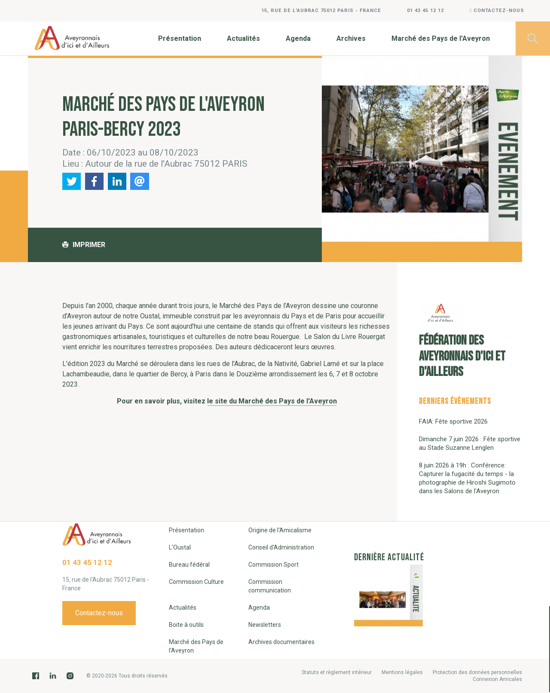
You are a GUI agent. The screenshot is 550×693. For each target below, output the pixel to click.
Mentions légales (402, 672)
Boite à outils (186, 624)
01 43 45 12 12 (425, 10)
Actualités (243, 38)
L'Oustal (180, 547)
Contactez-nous (497, 10)
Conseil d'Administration (281, 547)
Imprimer (83, 245)
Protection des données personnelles (477, 672)
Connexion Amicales (497, 679)
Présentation (179, 38)
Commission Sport (273, 564)
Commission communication (269, 586)
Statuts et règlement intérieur (337, 672)
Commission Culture (196, 581)
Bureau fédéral (189, 564)
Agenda (298, 38)
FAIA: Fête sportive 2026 (453, 421)
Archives (351, 38)
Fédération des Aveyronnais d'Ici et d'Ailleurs (462, 339)
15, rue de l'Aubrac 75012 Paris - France (321, 10)
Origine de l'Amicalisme (280, 530)
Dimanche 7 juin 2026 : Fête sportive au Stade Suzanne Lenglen (469, 443)
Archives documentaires (281, 641)
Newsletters (264, 624)
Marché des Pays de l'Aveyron (440, 38)
